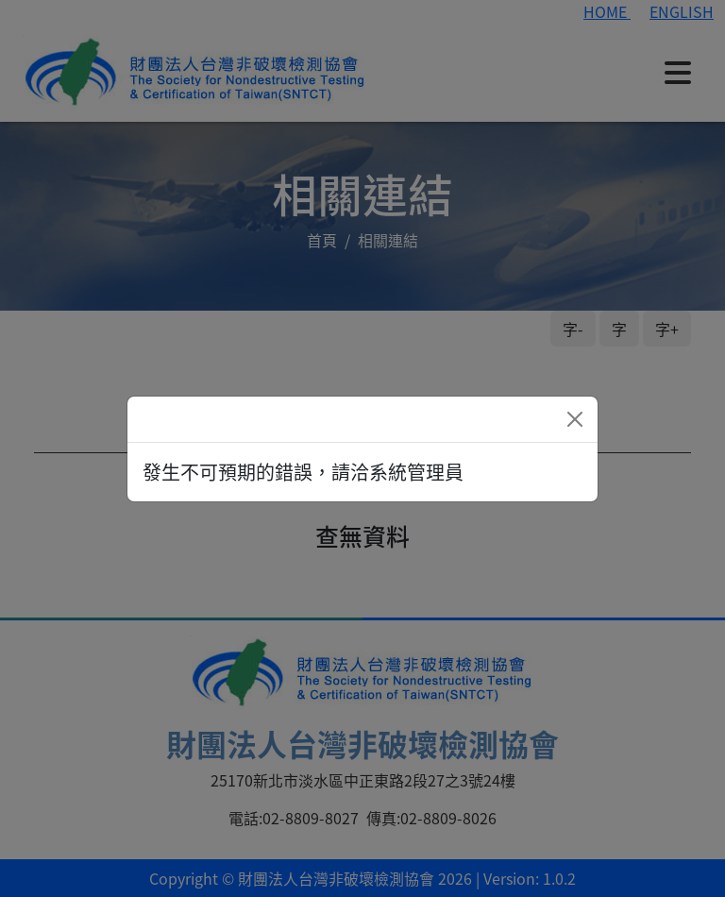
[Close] (575, 419)
